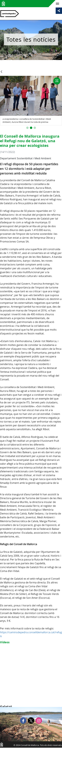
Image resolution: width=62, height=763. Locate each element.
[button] (27, 128)
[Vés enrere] (1, 72)
